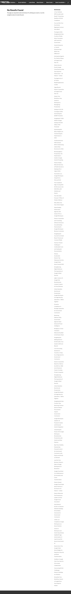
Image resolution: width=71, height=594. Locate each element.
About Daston (40, 2)
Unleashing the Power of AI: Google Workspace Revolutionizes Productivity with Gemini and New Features (59, 436)
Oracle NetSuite (22, 2)
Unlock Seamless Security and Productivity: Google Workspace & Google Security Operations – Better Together (59, 295)
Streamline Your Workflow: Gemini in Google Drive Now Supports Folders (58, 581)
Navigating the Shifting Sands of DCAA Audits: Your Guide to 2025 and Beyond (58, 342)
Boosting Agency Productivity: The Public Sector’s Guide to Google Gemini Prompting (58, 156)
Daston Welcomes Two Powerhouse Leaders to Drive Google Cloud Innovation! (58, 497)
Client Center (49, 2)
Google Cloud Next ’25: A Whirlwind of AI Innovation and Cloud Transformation (58, 475)
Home (3, 2)
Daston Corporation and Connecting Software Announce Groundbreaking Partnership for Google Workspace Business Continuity (59, 225)
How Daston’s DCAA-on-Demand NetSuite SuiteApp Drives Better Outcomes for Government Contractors (58, 511)
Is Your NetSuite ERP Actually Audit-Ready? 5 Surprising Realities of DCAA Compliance (59, 16)
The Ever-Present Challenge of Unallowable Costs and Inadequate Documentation (58, 247)
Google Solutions (11, 2)
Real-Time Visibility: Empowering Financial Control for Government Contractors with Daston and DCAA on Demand (59, 451)
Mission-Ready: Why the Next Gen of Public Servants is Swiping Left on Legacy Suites (59, 167)
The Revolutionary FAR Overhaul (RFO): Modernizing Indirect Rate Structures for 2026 (59, 145)
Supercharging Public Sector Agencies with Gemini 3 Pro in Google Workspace (58, 211)
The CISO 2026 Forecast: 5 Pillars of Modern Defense (59, 198)
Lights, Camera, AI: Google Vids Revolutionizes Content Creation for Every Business (58, 282)
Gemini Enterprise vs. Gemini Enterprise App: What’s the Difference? (58, 49)
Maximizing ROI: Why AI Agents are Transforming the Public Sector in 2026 (58, 134)
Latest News (32, 2)
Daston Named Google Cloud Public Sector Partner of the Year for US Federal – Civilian (59, 486)
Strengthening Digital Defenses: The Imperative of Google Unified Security (58, 271)
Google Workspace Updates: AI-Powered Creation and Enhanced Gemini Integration (58, 423)
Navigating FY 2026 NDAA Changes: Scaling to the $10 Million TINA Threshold (59, 122)
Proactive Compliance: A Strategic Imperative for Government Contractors (59, 308)
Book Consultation (60, 2)
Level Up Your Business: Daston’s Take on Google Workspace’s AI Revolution (58, 464)
